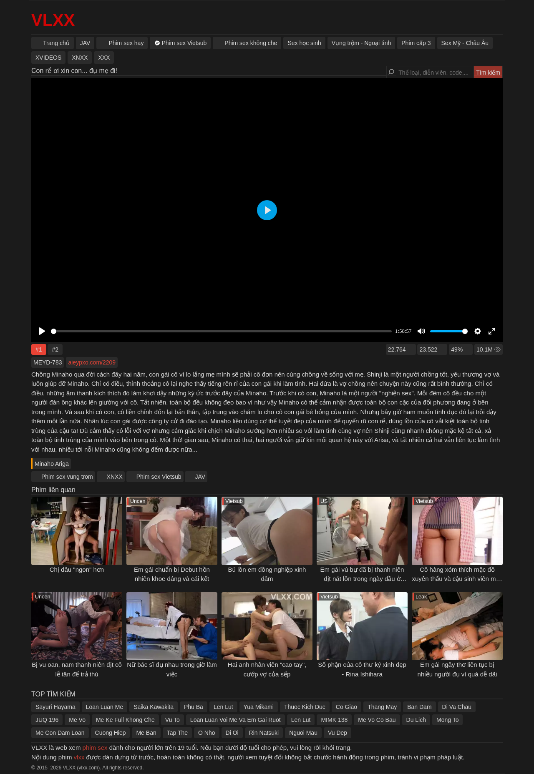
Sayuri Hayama (55, 707)
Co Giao (346, 707)
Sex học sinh (304, 43)
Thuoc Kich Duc (304, 707)
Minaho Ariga (52, 463)
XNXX (115, 476)
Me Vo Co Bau (376, 719)
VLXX (53, 20)
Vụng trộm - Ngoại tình (361, 43)
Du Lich (416, 719)
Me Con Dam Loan (60, 732)
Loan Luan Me (104, 707)
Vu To (172, 719)
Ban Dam (419, 707)
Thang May (382, 707)
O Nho (206, 732)
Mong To (447, 719)
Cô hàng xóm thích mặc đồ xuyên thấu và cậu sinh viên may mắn (457, 579)
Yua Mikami (259, 707)
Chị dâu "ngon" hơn (77, 569)
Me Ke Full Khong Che (125, 719)
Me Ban (146, 732)
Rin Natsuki (264, 732)
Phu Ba (193, 707)
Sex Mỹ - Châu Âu (465, 43)
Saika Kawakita (154, 707)
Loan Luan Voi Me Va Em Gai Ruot (235, 719)
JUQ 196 (46, 719)
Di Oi (232, 732)
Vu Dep (337, 732)
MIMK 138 (334, 719)
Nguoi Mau (303, 732)
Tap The (177, 732)
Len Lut (223, 707)
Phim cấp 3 (416, 43)
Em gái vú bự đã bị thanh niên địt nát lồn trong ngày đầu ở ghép (362, 579)
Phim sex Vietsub (158, 476)
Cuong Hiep (110, 732)
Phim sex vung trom (67, 476)
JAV (200, 476)
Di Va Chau (457, 707)
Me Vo (77, 719)
